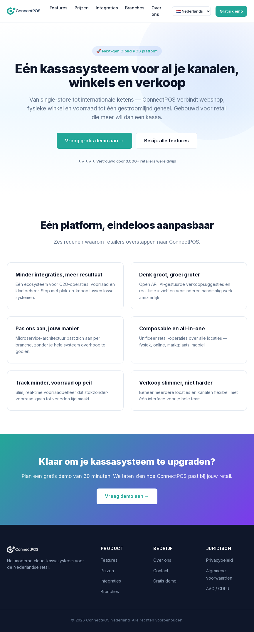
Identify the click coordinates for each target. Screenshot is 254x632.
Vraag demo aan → (127, 496)
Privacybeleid (219, 560)
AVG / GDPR (217, 588)
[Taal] (191, 11)
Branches (134, 7)
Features (59, 7)
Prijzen (82, 7)
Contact (160, 570)
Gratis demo (231, 11)
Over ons (156, 11)
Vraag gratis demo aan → (94, 141)
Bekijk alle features (166, 141)
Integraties (107, 7)
